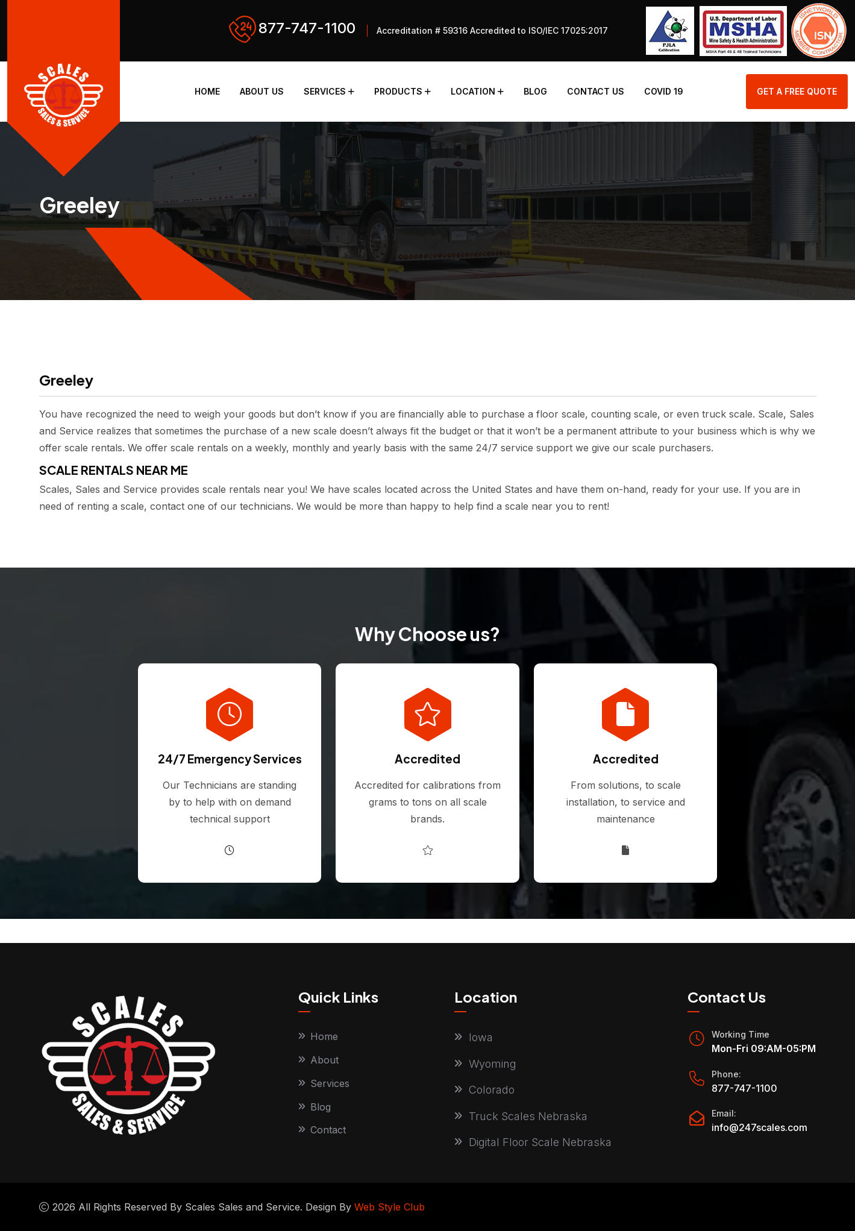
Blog (535, 91)
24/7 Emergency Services (230, 758)
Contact (328, 1130)
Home (207, 91)
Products (398, 91)
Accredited (427, 758)
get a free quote (797, 91)
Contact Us (595, 91)
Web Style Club (389, 1207)
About (324, 1060)
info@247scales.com (759, 1127)
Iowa (481, 1037)
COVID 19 (663, 91)
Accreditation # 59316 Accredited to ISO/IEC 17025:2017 (492, 30)
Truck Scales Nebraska (528, 1116)
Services (325, 91)
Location (473, 91)
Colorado (492, 1089)
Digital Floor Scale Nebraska (540, 1142)
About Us (262, 91)
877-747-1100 (306, 28)
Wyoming (492, 1063)
